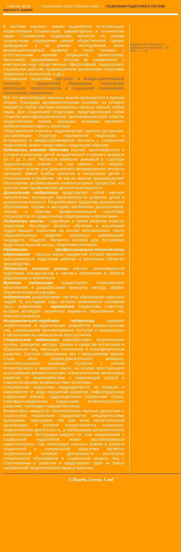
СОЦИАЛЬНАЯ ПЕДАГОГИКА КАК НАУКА (70, 6)
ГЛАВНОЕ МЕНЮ (19, 6)
